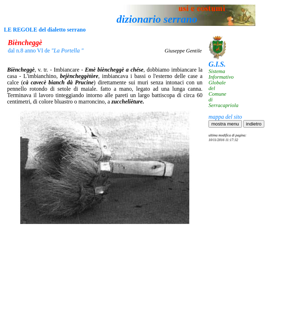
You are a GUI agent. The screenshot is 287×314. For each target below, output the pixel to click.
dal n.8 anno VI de (45, 50)
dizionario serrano (157, 19)
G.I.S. (217, 64)
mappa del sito (225, 117)
